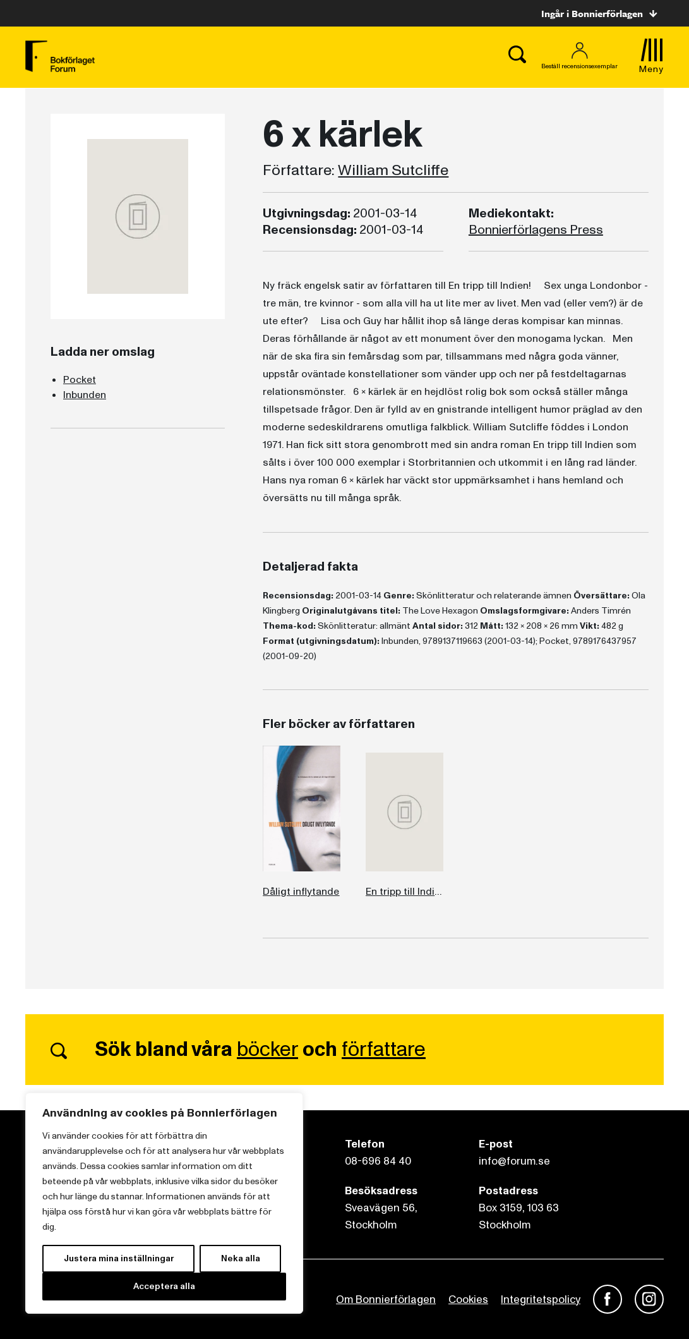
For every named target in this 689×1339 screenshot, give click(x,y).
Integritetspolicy (540, 1299)
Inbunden (84, 395)
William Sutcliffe (393, 170)
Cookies (468, 1299)
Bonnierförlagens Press (536, 230)
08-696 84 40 (378, 1161)
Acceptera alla (164, 1286)
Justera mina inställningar (119, 1258)
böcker (267, 1049)
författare (384, 1049)
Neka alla (240, 1258)
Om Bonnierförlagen (386, 1299)
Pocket (79, 380)
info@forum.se (514, 1161)
